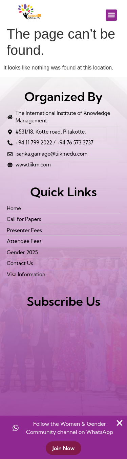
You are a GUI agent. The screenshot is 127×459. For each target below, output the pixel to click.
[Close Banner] (119, 423)
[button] (111, 15)
